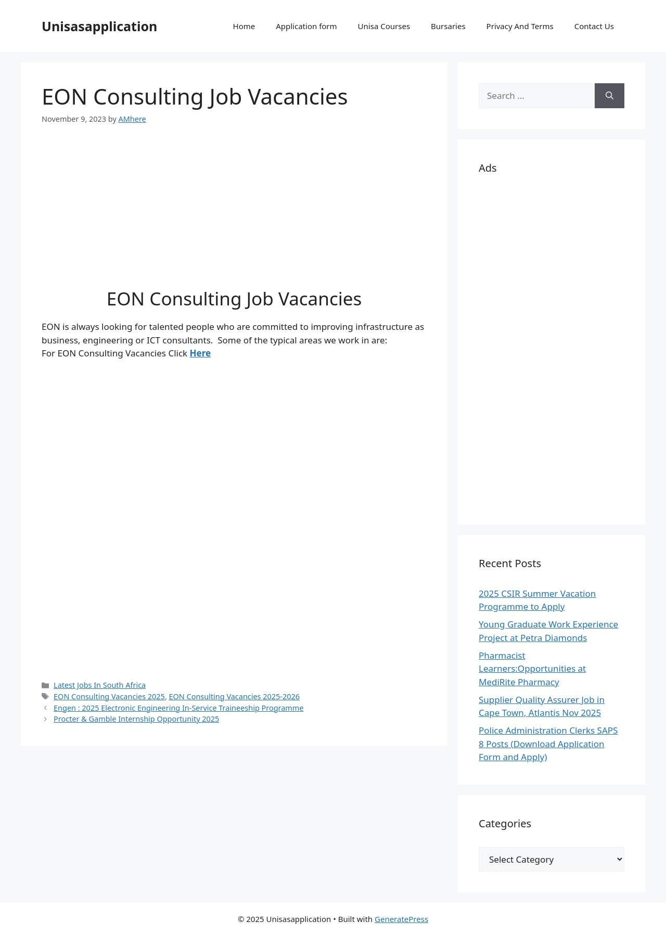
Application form (306, 26)
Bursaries (448, 26)
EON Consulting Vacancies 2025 (109, 696)
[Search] (609, 95)
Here (200, 353)
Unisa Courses (384, 26)
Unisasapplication (99, 26)
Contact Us (594, 26)
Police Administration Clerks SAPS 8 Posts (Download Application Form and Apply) (548, 743)
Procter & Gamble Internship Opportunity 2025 (136, 719)
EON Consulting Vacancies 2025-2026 (234, 696)
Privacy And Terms (520, 26)
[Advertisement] (234, 215)
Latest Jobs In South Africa (100, 685)
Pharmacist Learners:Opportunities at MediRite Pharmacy (532, 668)
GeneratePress (401, 919)
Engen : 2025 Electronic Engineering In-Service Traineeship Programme (178, 708)
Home (244, 26)
